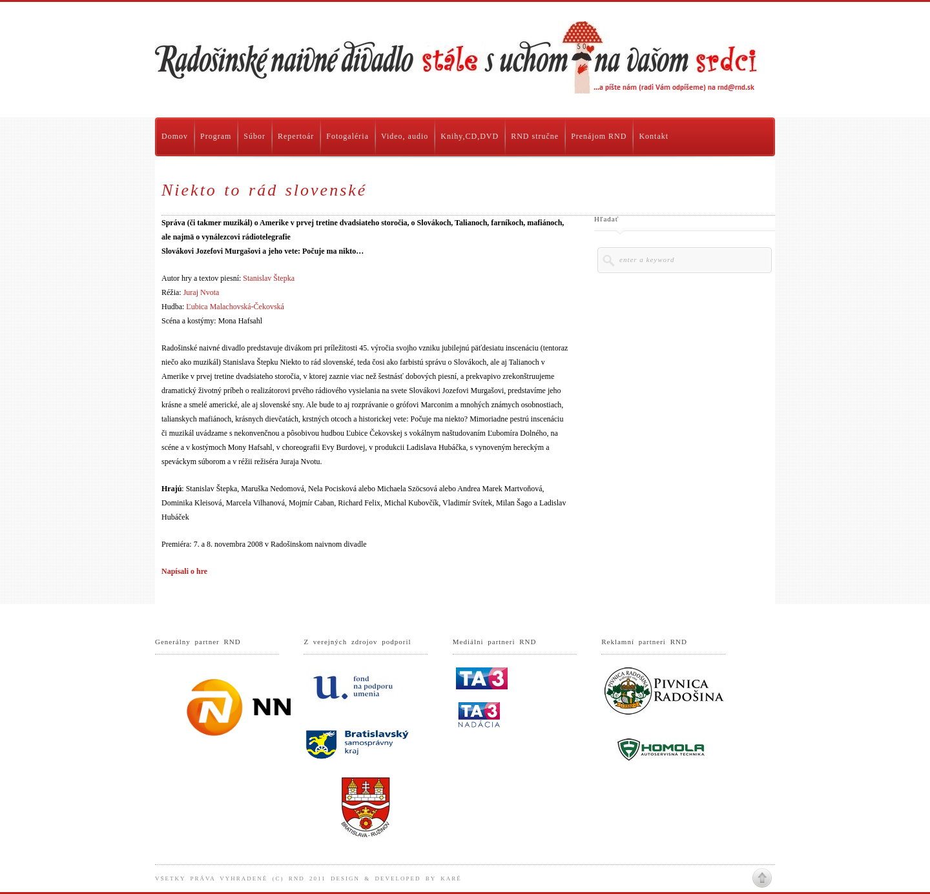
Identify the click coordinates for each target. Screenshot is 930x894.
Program (215, 136)
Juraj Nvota (201, 292)
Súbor (254, 136)
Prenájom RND (598, 136)
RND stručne (535, 136)
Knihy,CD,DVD (469, 136)
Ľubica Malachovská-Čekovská (235, 306)
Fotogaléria (347, 136)
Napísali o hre (184, 571)
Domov (174, 136)
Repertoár (296, 136)
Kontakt (653, 136)
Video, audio (404, 136)
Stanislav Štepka (268, 278)
